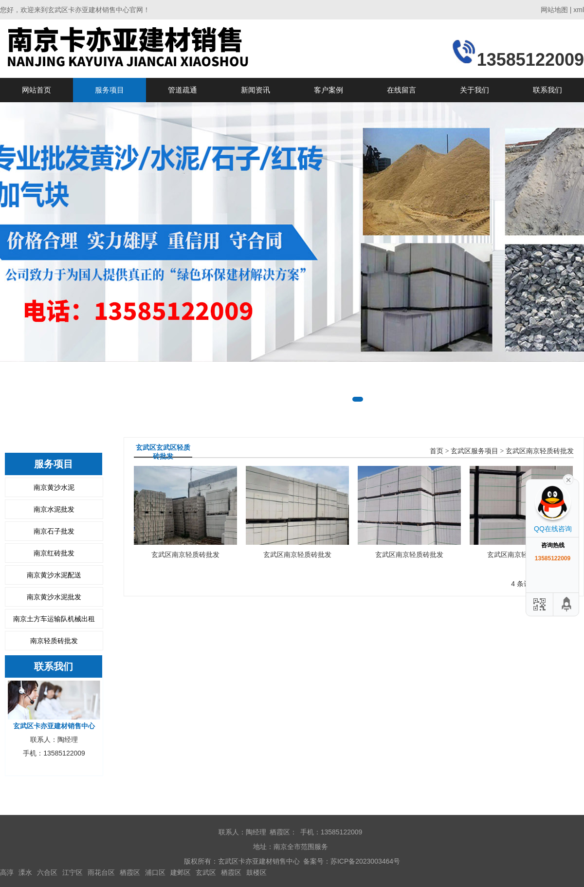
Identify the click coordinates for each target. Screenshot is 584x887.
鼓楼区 (256, 872)
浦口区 (155, 872)
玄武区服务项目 (474, 451)
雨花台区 (101, 872)
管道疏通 (182, 90)
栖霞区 (130, 872)
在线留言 (401, 90)
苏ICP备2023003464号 (365, 861)
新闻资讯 (255, 90)
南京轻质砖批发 (54, 641)
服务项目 (109, 90)
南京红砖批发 (54, 553)
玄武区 (206, 872)
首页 (436, 451)
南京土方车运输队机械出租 (54, 619)
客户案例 (328, 90)
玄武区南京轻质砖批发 (540, 451)
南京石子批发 (54, 531)
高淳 (7, 872)
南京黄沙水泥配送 (54, 575)
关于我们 (474, 90)
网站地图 (554, 10)
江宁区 (72, 872)
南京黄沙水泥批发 (54, 597)
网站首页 (36, 90)
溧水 (25, 872)
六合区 (47, 872)
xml (578, 10)
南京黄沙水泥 (54, 487)
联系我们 (547, 90)
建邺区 (180, 872)
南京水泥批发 (54, 509)
